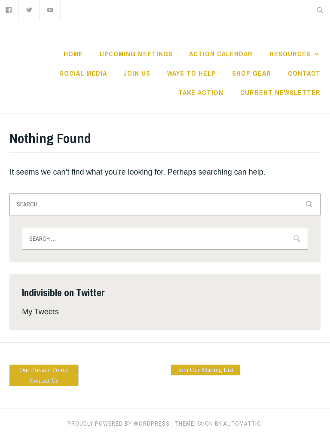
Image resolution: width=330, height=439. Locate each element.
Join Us (136, 73)
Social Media (83, 73)
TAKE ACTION (200, 92)
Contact (304, 73)
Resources (290, 53)
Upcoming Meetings (136, 53)
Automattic (242, 423)
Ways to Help (191, 73)
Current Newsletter (280, 92)
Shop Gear (251, 73)
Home (73, 53)
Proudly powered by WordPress (118, 423)
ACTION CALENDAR (221, 53)
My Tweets (40, 311)
